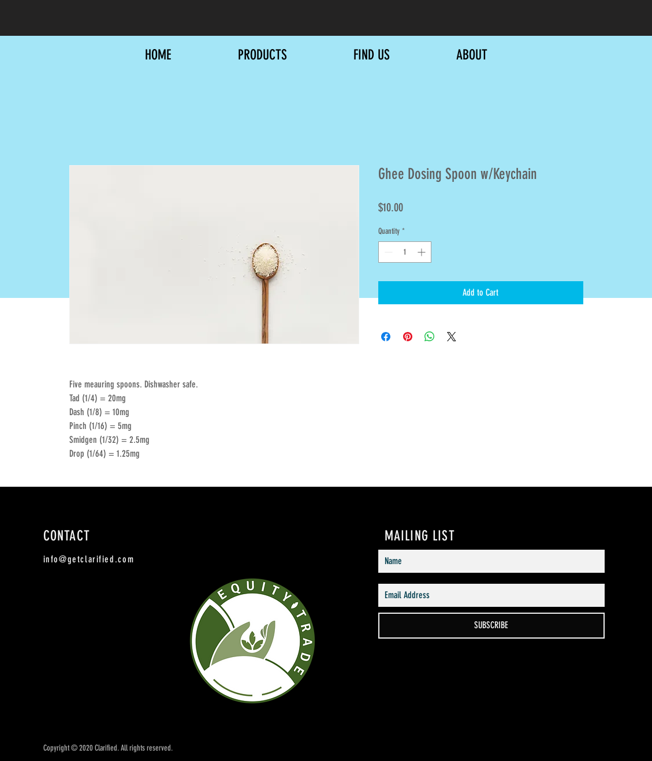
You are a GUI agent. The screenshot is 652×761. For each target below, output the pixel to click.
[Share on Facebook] (386, 337)
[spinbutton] (404, 252)
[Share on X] (452, 337)
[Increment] (422, 252)
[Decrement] (387, 252)
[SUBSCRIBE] (491, 626)
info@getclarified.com (89, 559)
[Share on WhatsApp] (430, 337)
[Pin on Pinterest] (408, 337)
